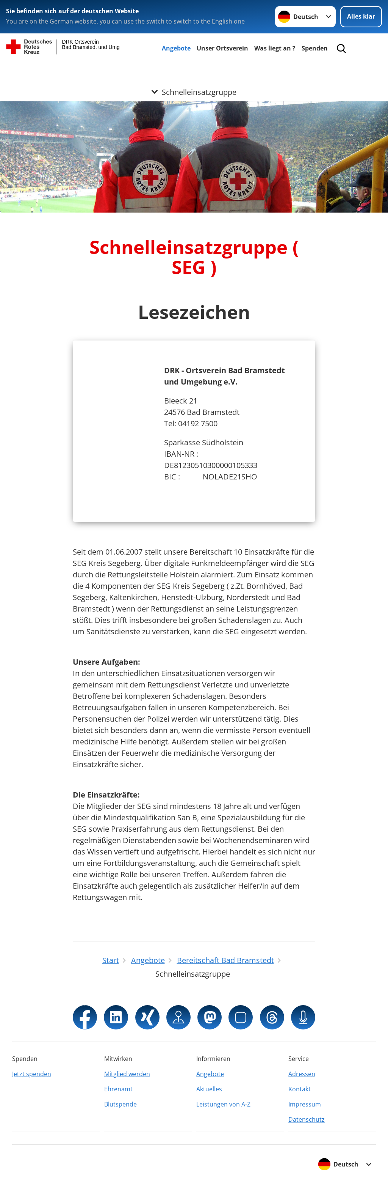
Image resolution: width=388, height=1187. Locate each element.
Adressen (301, 1074)
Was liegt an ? (275, 48)
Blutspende (120, 1104)
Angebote (176, 48)
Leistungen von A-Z (223, 1104)
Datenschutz (306, 1119)
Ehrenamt (118, 1089)
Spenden (315, 48)
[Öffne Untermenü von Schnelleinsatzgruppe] (194, 73)
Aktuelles (209, 1089)
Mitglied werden (127, 1074)
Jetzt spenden (31, 1074)
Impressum (304, 1104)
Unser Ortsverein (222, 48)
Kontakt (299, 1089)
